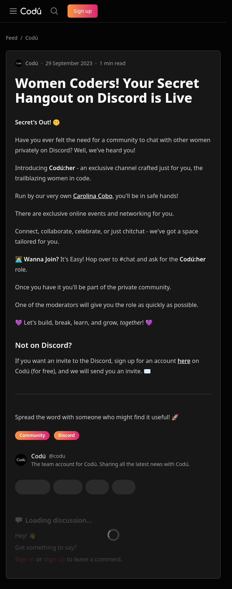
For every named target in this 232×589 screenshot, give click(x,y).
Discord (66, 435)
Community (32, 435)
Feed (12, 37)
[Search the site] (54, 11)
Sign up (82, 10)
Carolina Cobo (92, 196)
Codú (31, 37)
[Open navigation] (13, 11)
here (184, 361)
